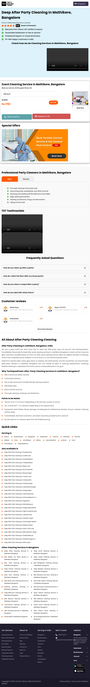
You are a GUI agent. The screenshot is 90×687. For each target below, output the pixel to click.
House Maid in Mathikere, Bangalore (16, 616)
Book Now (80, 108)
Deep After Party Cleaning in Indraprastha (17, 480)
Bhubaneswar (18, 437)
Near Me (22, 644)
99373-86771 (62, 635)
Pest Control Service (8, 638)
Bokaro (38, 440)
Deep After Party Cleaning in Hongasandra (18, 452)
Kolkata (6, 440)
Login (21, 653)
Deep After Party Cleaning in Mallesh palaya (18, 525)
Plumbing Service (7, 656)
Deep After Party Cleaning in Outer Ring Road (18, 494)
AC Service (5, 644)
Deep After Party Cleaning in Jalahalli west (18, 515)
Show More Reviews (45, 329)
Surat (73, 440)
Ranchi (6, 437)
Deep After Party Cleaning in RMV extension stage (20, 532)
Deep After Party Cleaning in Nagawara (17, 501)
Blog (21, 641)
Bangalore (31, 437)
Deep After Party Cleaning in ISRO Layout (17, 542)
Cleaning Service (7, 635)
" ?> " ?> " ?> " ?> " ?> (30, 94)
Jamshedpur (27, 440)
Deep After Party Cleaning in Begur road (17, 466)
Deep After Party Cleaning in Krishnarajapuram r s (20, 497)
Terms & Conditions (26, 635)
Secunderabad (51, 440)
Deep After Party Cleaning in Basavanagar (18, 473)
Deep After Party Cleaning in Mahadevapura (18, 504)
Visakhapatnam (23, 444)
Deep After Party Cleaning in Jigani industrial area (20, 511)
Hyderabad (43, 437)
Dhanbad (66, 437)
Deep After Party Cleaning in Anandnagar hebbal (20, 521)
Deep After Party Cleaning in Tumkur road (17, 476)
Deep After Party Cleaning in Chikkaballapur (18, 462)
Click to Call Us (13, 117)
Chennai (55, 437)
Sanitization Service (8, 659)
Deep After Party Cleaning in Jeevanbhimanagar (20, 487)
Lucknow (64, 440)
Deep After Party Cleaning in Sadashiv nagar (18, 518)
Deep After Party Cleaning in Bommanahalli (18, 469)
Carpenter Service (7, 653)
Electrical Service (7, 650)
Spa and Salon (6, 647)
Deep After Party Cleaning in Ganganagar (17, 490)
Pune (16, 440)
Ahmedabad (8, 444)
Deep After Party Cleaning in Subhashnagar (18, 483)
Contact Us (23, 647)
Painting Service (7, 641)
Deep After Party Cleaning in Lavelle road (17, 456)
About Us (22, 650)
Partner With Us (24, 656)
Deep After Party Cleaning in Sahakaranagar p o (20, 539)
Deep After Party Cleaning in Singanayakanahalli (20, 508)
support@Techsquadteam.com (66, 640)
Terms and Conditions (80, 681)
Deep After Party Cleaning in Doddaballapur (18, 459)
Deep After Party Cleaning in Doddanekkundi (18, 535)
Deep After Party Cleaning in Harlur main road (19, 528)
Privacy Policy (24, 638)
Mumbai (77, 437)
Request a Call (41, 116)
